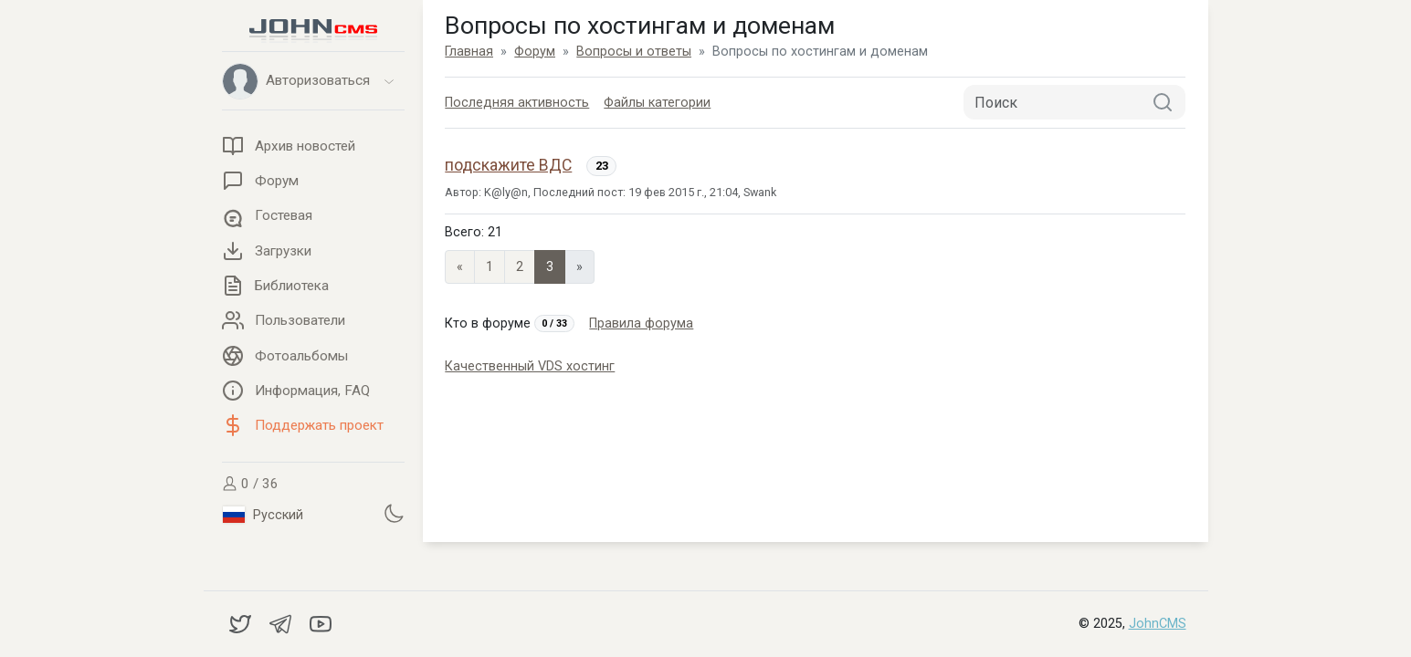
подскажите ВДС (508, 165)
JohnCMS (1157, 623)
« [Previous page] (460, 267)
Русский (263, 514)
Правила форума (641, 323)
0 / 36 (250, 483)
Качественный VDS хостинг (530, 366)
